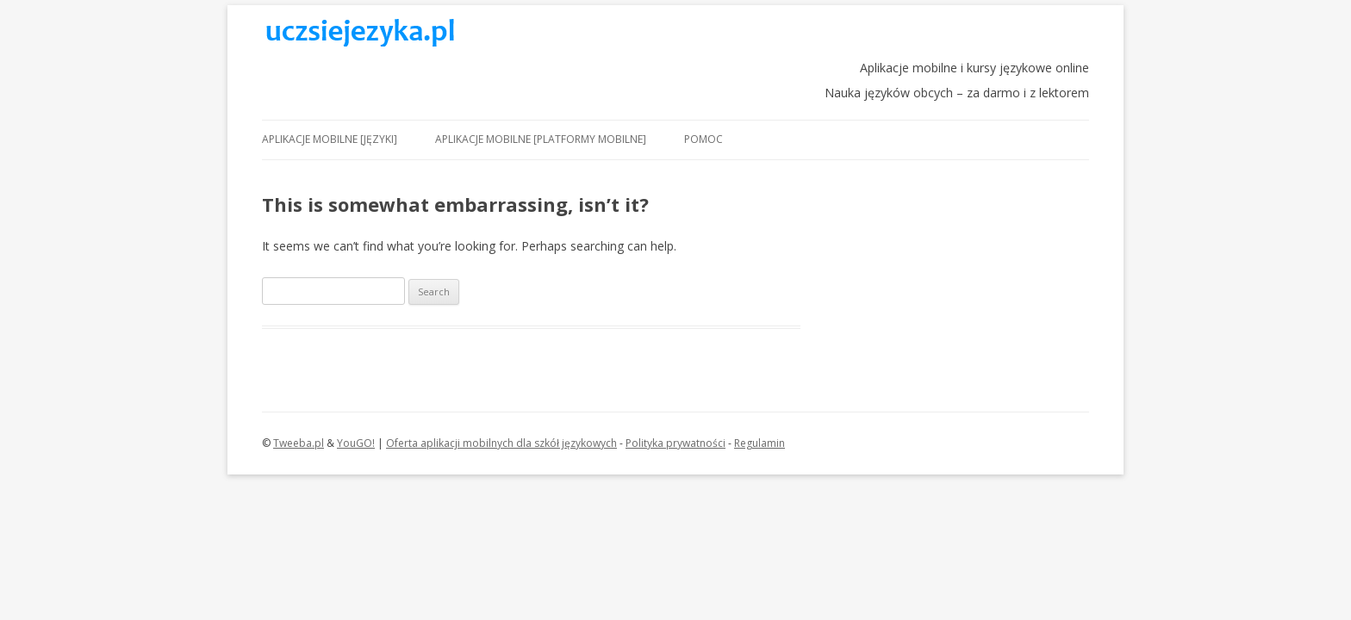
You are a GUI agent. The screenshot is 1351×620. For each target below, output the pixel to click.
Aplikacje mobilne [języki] (329, 139)
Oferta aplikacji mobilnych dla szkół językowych (501, 443)
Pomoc (703, 139)
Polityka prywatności (675, 443)
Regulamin (759, 443)
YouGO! (356, 443)
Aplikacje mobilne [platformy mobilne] (540, 139)
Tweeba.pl (298, 443)
